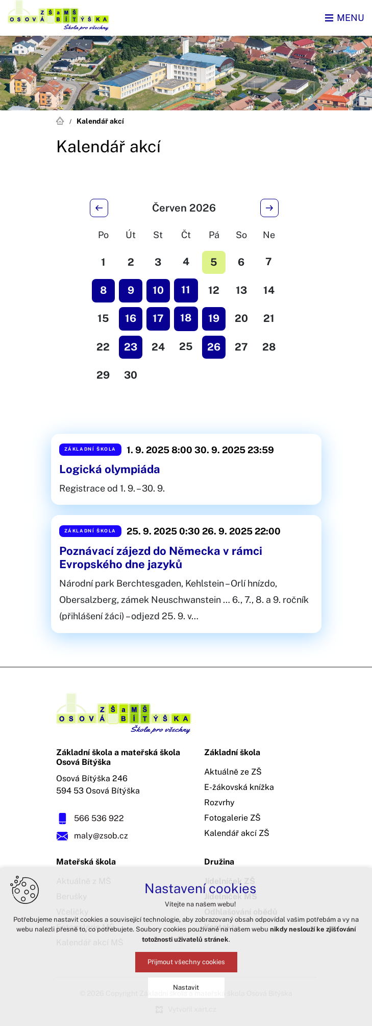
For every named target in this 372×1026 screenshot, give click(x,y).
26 (213, 347)
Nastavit (186, 988)
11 (185, 289)
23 (130, 347)
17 (158, 318)
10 (158, 290)
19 (213, 318)
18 (185, 317)
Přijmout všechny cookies (186, 963)
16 (130, 318)
